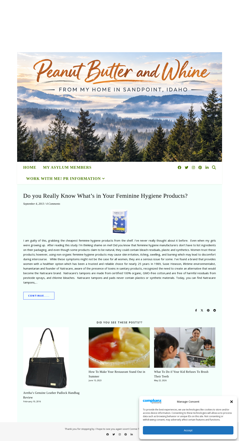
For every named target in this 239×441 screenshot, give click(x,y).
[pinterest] (200, 167)
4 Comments (53, 203)
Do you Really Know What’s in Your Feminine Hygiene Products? (105, 195)
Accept (188, 430)
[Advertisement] (112, 26)
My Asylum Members (67, 167)
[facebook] (180, 167)
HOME (30, 167)
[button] (231, 402)
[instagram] (194, 167)
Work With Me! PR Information (63, 178)
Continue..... (39, 295)
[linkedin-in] (207, 167)
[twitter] (187, 167)
